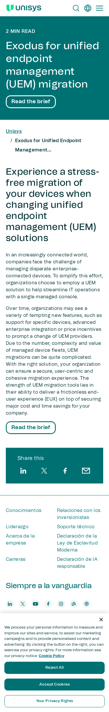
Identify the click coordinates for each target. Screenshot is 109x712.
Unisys (14, 131)
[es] (87, 8)
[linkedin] (23, 471)
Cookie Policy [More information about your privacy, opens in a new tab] (52, 656)
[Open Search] (76, 8)
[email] (86, 471)
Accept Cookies (54, 684)
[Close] (101, 619)
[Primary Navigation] (99, 8)
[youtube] (35, 604)
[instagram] (61, 604)
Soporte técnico (76, 526)
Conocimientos (23, 510)
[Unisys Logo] (23, 8)
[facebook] (65, 471)
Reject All (54, 668)
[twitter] (44, 471)
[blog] (74, 604)
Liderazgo (17, 526)
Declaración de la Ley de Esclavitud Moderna (77, 543)
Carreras (16, 559)
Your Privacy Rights (54, 701)
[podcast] (87, 604)
